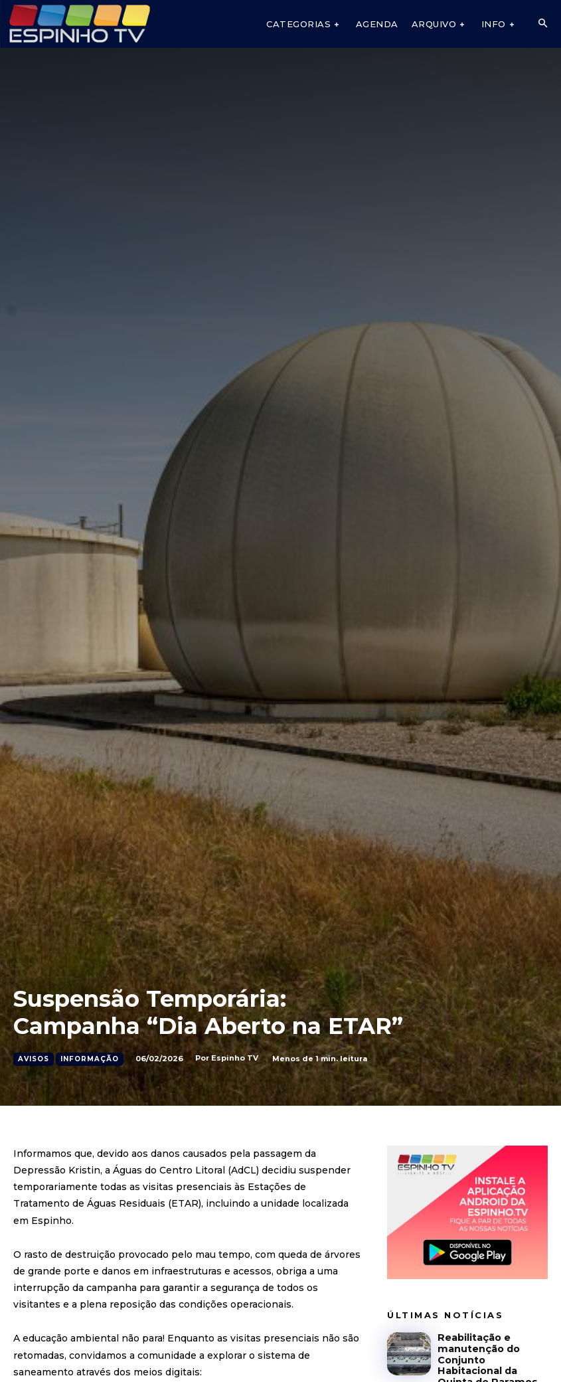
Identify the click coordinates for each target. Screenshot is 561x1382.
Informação (89, 1059)
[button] (542, 24)
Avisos (33, 1059)
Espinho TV (234, 1058)
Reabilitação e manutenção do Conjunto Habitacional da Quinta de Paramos (492, 1352)
